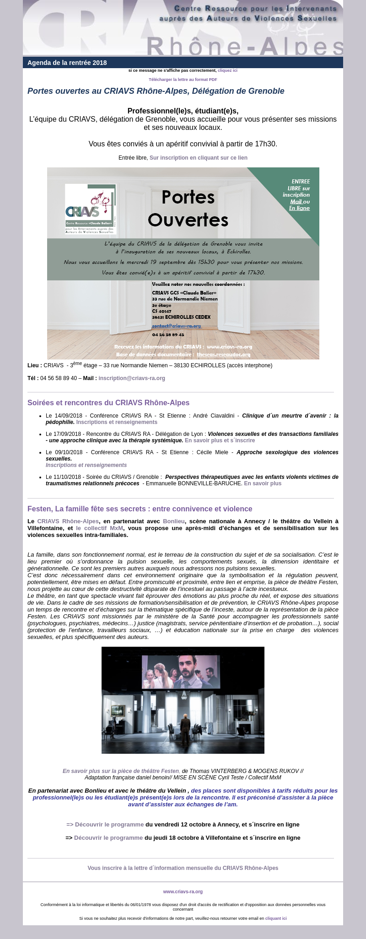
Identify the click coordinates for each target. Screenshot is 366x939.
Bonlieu (174, 521)
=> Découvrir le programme (105, 824)
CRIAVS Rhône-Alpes (68, 521)
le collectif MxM (99, 528)
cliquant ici (276, 918)
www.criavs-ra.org (183, 891)
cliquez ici (227, 70)
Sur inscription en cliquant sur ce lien (199, 158)
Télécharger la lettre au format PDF (183, 79)
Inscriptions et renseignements (116, 422)
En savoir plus (263, 483)
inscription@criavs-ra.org (131, 378)
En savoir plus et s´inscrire (220, 440)
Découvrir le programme (108, 837)
